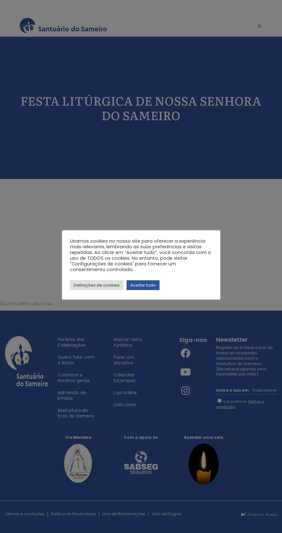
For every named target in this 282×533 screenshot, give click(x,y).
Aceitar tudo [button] (143, 285)
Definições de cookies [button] (97, 285)
